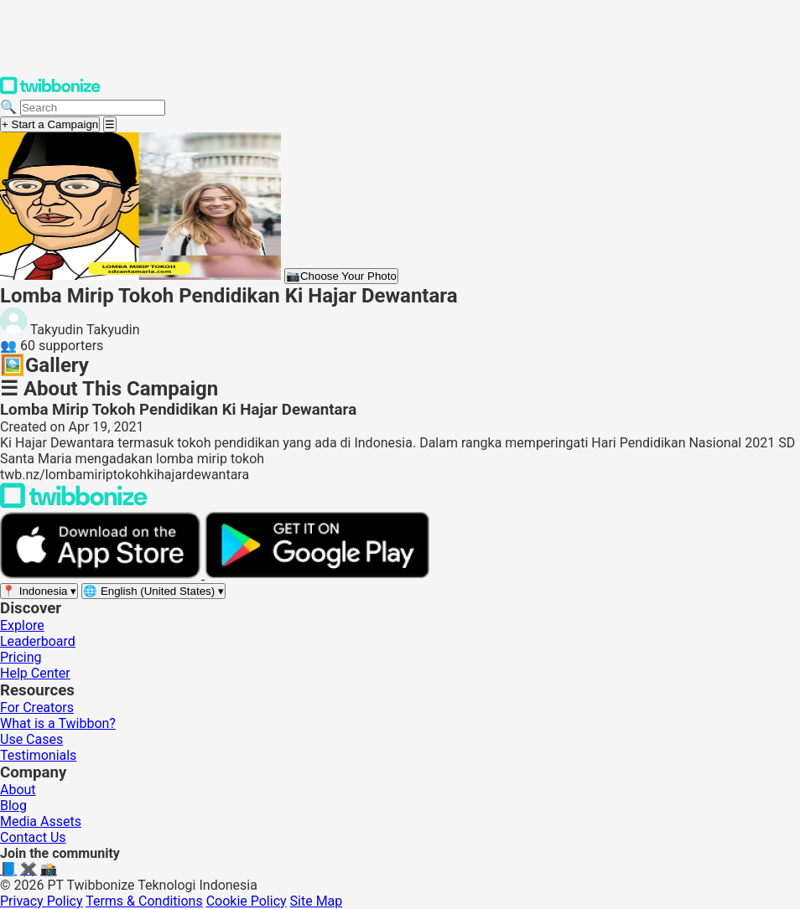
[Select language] (153, 591)
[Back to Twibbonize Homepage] (74, 504)
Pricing (21, 657)
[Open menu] (110, 124)
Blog (13, 805)
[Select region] (39, 591)
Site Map (316, 901)
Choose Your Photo (341, 276)
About (18, 790)
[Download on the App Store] (102, 574)
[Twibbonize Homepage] (50, 91)
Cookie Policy (246, 901)
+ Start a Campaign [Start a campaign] (50, 124)
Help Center (35, 673)
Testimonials (38, 755)
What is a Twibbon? (58, 723)
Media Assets (40, 821)
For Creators (37, 707)
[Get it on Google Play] (317, 574)
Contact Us (33, 837)
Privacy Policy (41, 901)
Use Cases (31, 739)
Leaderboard (37, 641)
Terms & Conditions (144, 901)
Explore (22, 625)
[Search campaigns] (92, 108)
